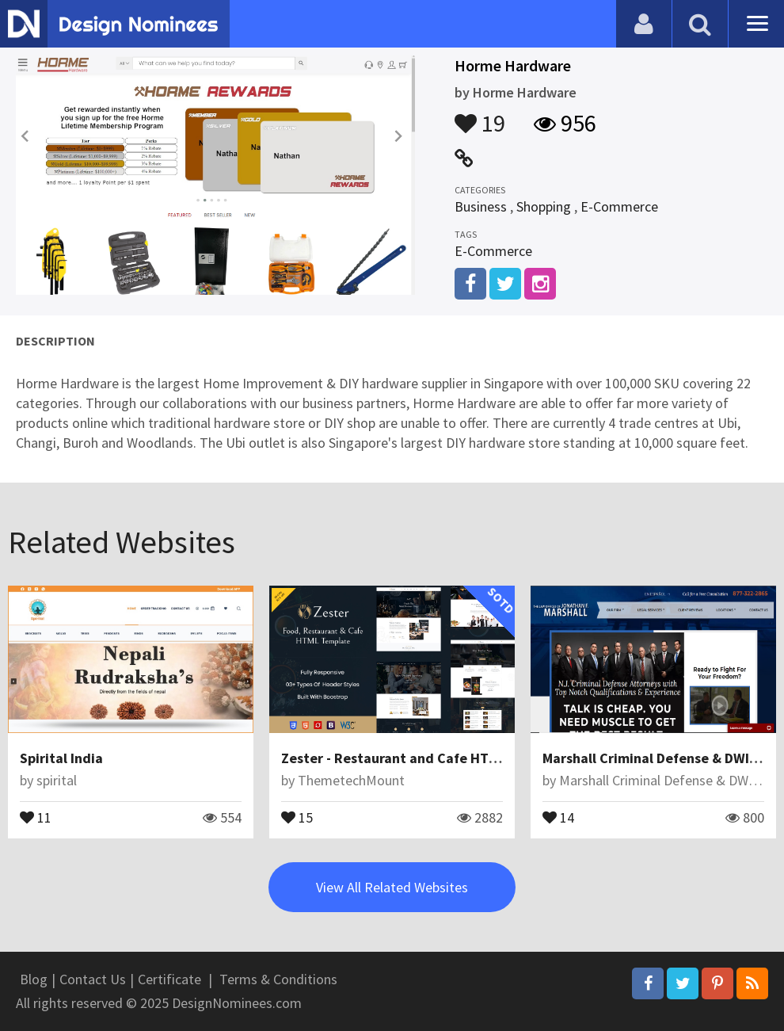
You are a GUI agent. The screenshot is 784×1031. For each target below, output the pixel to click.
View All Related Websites (392, 887)
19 (480, 116)
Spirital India (61, 758)
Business (481, 206)
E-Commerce (619, 206)
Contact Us (92, 979)
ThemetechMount (351, 780)
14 (558, 816)
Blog (34, 979)
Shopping (543, 206)
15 (297, 816)
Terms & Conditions (278, 979)
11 (35, 816)
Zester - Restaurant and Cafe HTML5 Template (430, 758)
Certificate (169, 979)
